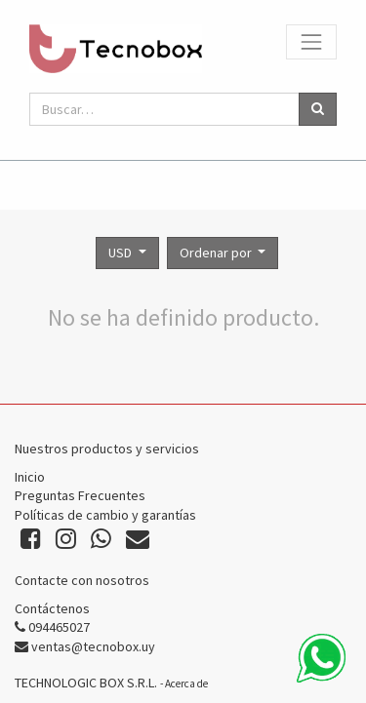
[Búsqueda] (318, 109)
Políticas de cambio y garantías (105, 515)
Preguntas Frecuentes (80, 495)
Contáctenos (52, 608)
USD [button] (121, 252)
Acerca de (186, 683)
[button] (223, 253)
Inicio (30, 477)
